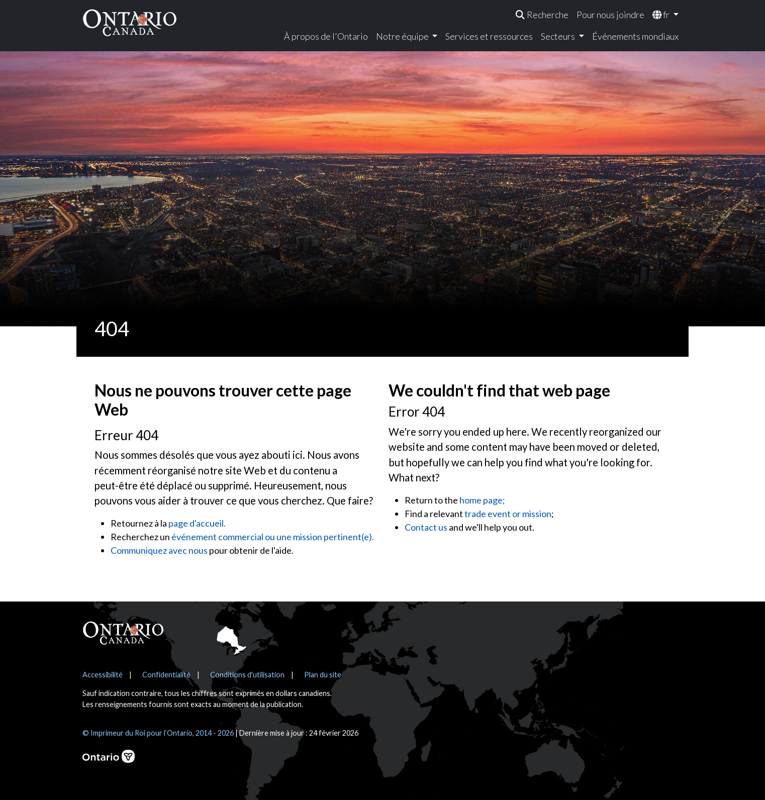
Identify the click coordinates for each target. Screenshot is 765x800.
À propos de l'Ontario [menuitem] (326, 36)
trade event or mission (507, 513)
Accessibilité (102, 674)
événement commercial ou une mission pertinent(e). (272, 536)
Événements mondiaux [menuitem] (635, 36)
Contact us (426, 527)
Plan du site (322, 674)
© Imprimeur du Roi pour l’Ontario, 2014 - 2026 (158, 733)
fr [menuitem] (661, 14)
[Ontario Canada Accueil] (129, 22)
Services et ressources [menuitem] (489, 36)
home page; (482, 500)
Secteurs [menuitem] (559, 36)
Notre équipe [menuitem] (403, 36)
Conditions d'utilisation (247, 674)
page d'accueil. (197, 523)
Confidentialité (166, 674)
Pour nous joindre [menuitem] (610, 14)
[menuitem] (542, 15)
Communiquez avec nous (159, 550)
